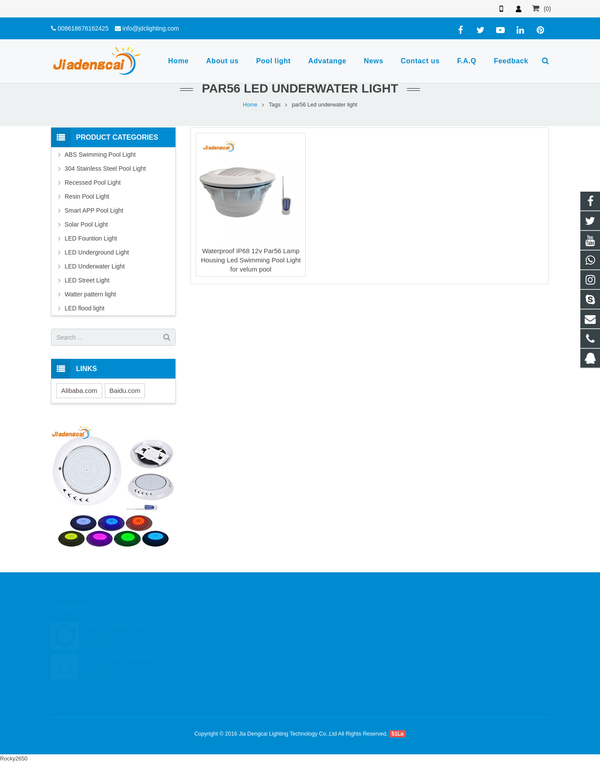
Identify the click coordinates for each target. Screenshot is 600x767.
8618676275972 (335, 636)
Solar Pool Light (86, 224)
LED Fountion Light (91, 238)
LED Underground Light (97, 252)
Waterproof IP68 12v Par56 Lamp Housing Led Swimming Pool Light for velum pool (250, 260)
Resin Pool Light (87, 196)
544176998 (330, 623)
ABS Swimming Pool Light (100, 154)
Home (250, 105)
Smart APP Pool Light (94, 210)
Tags (275, 105)
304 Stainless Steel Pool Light (105, 168)
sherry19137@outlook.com (349, 674)
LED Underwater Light (95, 266)
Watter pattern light (90, 294)
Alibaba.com (79, 390)
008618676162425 (83, 28)
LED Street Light (87, 280)
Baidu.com (125, 390)
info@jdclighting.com (150, 28)
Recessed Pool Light (93, 182)
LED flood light (84, 308)
